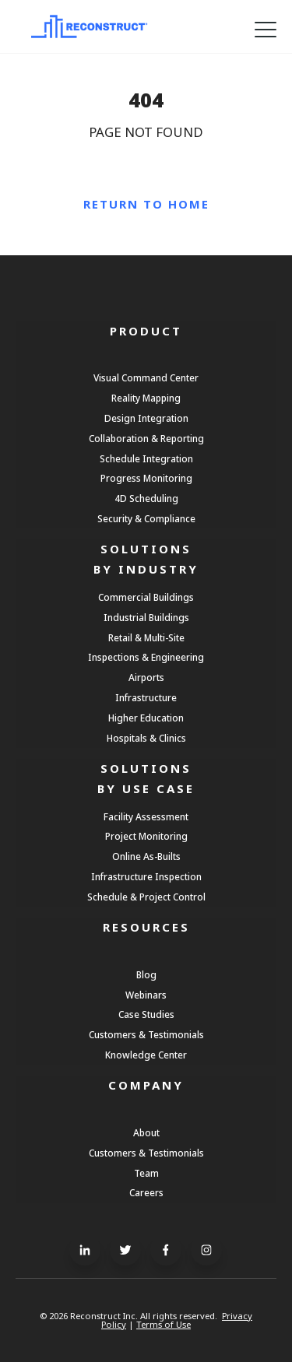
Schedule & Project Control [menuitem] (146, 896)
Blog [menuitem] (146, 974)
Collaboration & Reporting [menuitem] (146, 438)
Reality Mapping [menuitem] (146, 397)
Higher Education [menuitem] (146, 717)
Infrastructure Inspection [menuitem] (146, 876)
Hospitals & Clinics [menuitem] (146, 738)
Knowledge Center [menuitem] (146, 1054)
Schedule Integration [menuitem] (146, 458)
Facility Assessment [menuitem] (146, 816)
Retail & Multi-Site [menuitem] (146, 637)
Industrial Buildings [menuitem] (146, 617)
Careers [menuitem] (146, 1192)
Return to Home (146, 204)
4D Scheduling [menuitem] (146, 498)
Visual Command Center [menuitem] (146, 377)
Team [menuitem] (146, 1173)
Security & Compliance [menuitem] (146, 518)
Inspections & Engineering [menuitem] (146, 657)
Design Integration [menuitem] (146, 418)
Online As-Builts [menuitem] (146, 856)
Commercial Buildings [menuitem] (146, 597)
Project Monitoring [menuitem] (146, 836)
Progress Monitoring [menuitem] (146, 478)
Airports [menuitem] (146, 677)
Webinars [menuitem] (146, 994)
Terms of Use (163, 1324)
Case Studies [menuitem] (146, 1014)
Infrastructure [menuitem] (146, 697)
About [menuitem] (146, 1132)
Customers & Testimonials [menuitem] (146, 1034)
